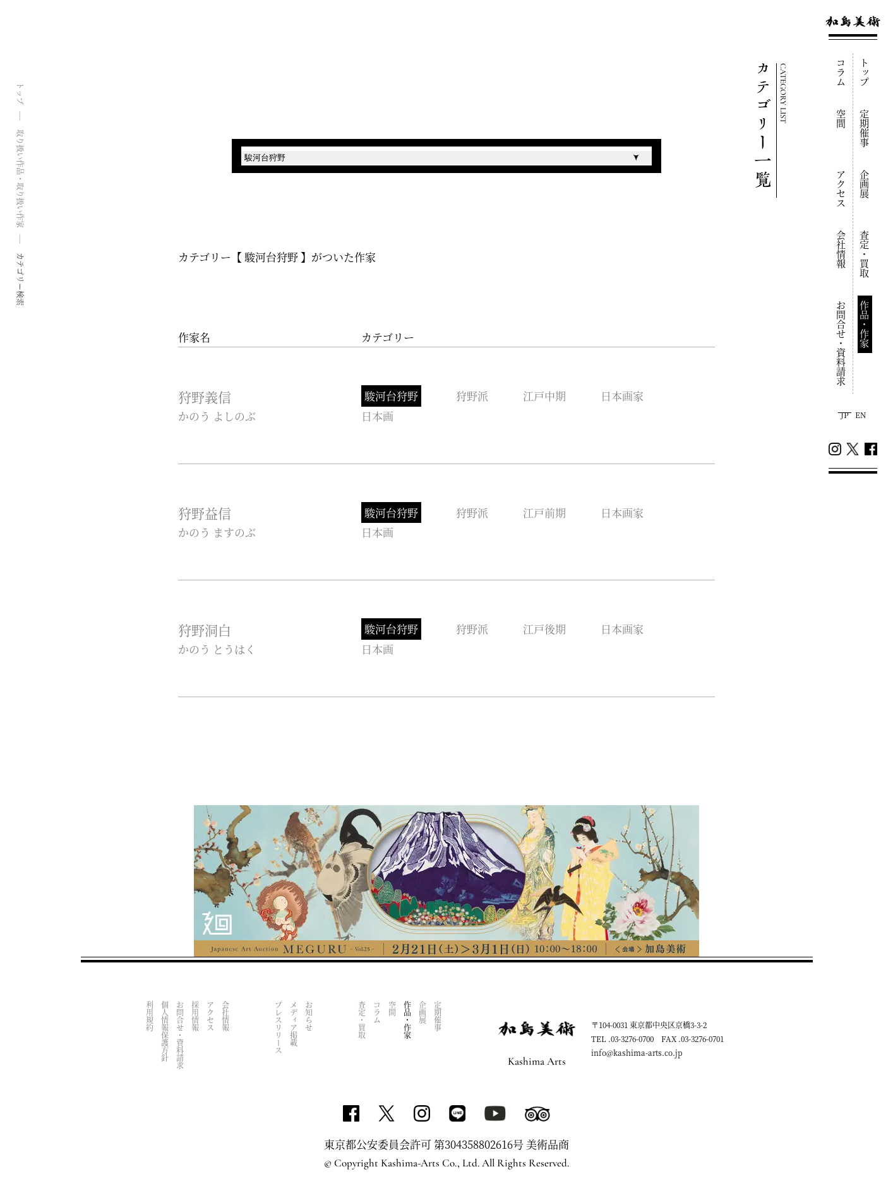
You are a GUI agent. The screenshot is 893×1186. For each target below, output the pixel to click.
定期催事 (865, 128)
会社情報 (841, 249)
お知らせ (308, 1016)
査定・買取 (865, 254)
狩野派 (472, 396)
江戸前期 (544, 512)
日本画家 (622, 396)
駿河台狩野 (391, 396)
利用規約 (149, 1016)
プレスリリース (278, 1027)
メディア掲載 (293, 1023)
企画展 (865, 184)
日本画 (377, 416)
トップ (865, 72)
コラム (841, 72)
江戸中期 (544, 396)
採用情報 (194, 1016)
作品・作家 (865, 324)
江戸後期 (544, 629)
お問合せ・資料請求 (841, 343)
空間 (841, 118)
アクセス (841, 189)
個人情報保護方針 (164, 1031)
